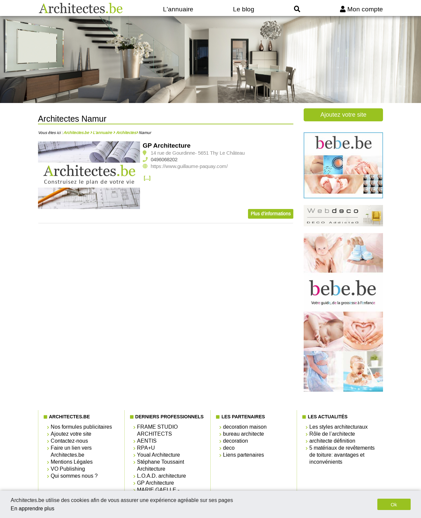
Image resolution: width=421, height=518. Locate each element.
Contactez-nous (69, 440)
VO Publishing (68, 468)
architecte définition (332, 440)
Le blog (243, 9)
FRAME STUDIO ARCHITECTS (157, 430)
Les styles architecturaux (338, 426)
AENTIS (147, 440)
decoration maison (245, 426)
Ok (394, 504)
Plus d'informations (271, 214)
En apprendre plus (32, 508)
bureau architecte (243, 433)
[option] (89, 175)
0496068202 (164, 159)
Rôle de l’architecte (332, 433)
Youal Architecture (158, 454)
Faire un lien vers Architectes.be (71, 451)
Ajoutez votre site (343, 114)
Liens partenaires (243, 454)
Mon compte (361, 9)
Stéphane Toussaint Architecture (160, 465)
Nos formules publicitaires (81, 426)
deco (229, 447)
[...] (147, 178)
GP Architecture (167, 145)
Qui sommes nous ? (74, 475)
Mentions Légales (72, 461)
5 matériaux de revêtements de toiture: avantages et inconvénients (342, 454)
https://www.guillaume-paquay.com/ (189, 166)
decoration (235, 440)
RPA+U (146, 447)
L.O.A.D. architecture (161, 475)
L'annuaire (178, 9)
